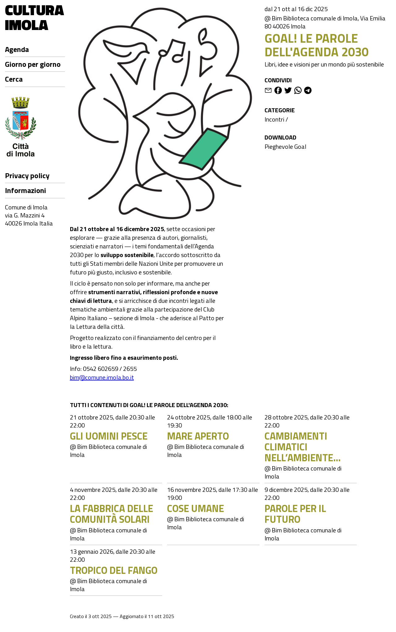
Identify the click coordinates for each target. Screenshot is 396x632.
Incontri (274, 119)
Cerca (14, 78)
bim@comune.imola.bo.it (102, 377)
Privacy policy (27, 175)
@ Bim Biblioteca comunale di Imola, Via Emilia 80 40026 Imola (325, 22)
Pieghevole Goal (285, 146)
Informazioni (25, 190)
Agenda (17, 49)
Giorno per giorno (33, 64)
